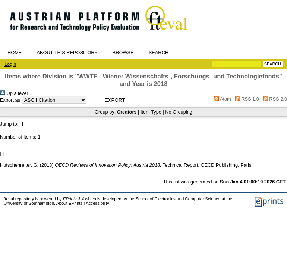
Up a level (14, 93)
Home (14, 52)
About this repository (67, 52)
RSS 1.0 (245, 99)
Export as (10, 100)
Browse (123, 52)
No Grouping (178, 112)
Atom (221, 99)
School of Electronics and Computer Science (177, 199)
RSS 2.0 (273, 99)
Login (10, 64)
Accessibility (97, 203)
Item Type (151, 112)
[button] (115, 99)
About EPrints (69, 203)
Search (158, 52)
